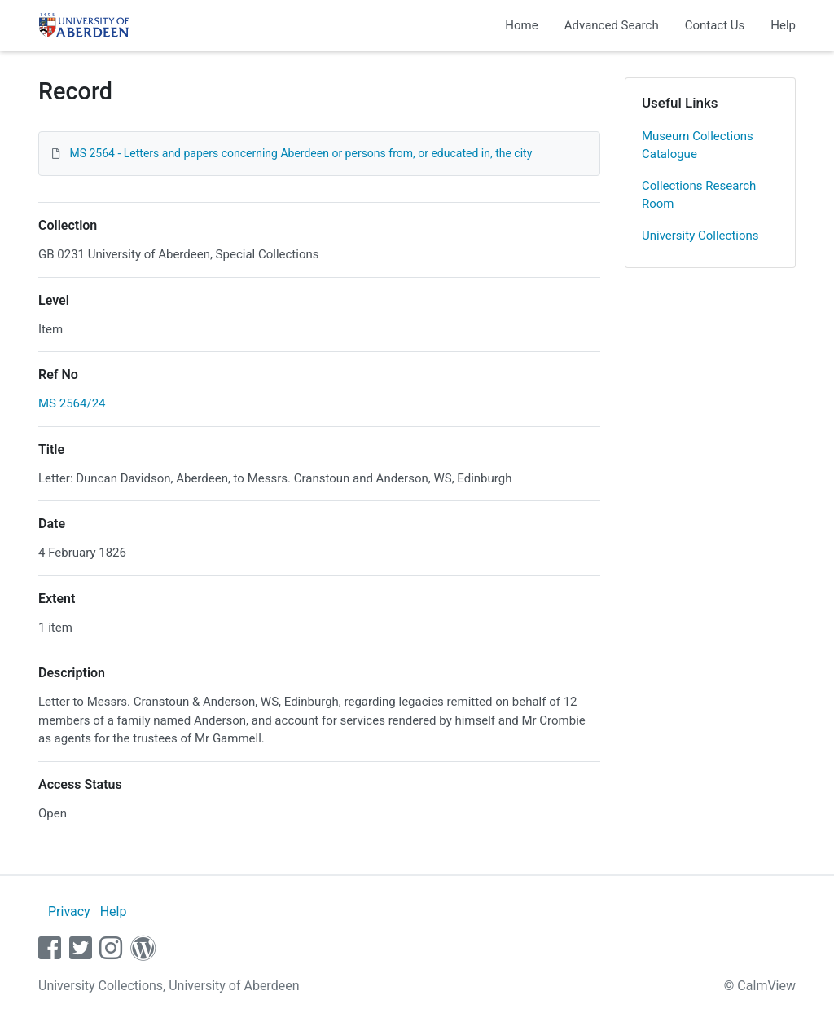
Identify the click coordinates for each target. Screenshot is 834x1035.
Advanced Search (611, 25)
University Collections (700, 235)
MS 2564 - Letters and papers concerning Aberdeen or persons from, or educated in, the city (300, 153)
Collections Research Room (699, 195)
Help (783, 25)
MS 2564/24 (72, 403)
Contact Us (715, 25)
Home (521, 25)
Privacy (69, 911)
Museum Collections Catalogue (697, 145)
